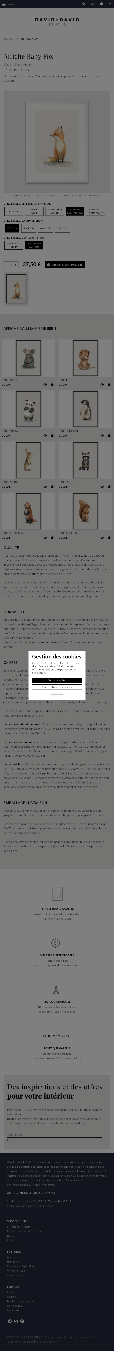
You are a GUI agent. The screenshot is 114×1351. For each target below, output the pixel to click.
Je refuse (57, 693)
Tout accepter (57, 680)
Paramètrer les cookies (57, 687)
